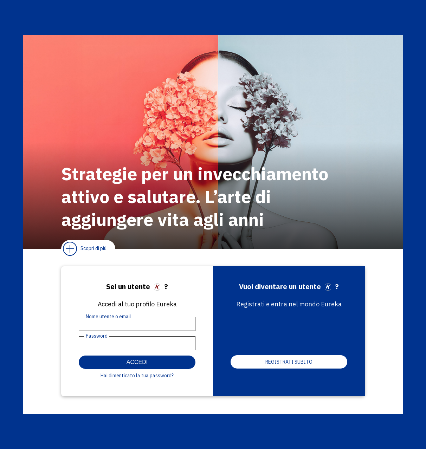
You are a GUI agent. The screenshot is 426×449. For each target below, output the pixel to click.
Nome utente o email (108, 316)
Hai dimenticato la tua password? (137, 375)
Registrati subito (288, 362)
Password (97, 336)
